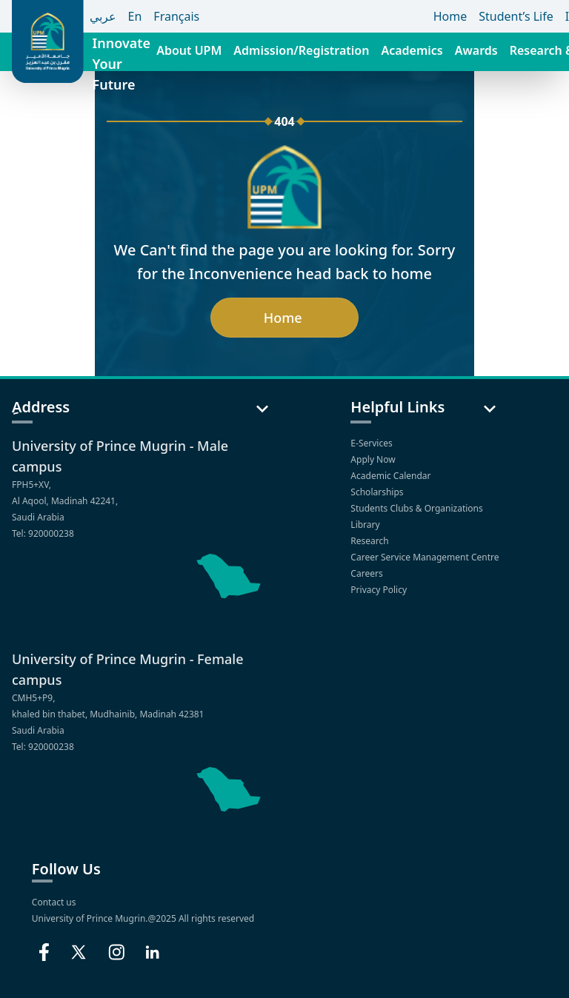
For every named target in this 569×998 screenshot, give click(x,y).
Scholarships (377, 492)
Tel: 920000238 (43, 533)
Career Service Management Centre (425, 557)
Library (366, 524)
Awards (476, 50)
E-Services (372, 443)
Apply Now (373, 459)
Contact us (54, 902)
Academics (411, 50)
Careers (367, 573)
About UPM (189, 50)
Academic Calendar (391, 475)
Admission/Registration (301, 50)
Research (370, 541)
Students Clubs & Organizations (417, 508)
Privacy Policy (379, 589)
